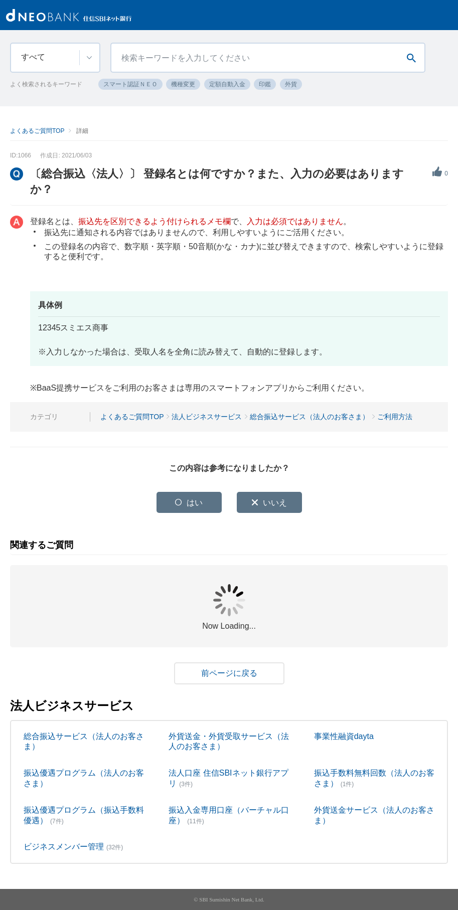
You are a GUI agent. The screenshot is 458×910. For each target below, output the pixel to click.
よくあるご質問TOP (37, 130)
